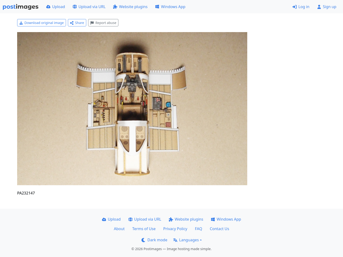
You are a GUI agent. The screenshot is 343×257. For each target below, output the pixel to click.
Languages (186, 239)
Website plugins (130, 6)
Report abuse (103, 22)
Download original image (41, 22)
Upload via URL (89, 6)
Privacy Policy (175, 228)
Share (77, 22)
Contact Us (219, 228)
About (119, 228)
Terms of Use (144, 228)
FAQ (198, 228)
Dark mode (154, 239)
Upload (55, 6)
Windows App (170, 6)
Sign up (326, 6)
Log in (301, 6)
